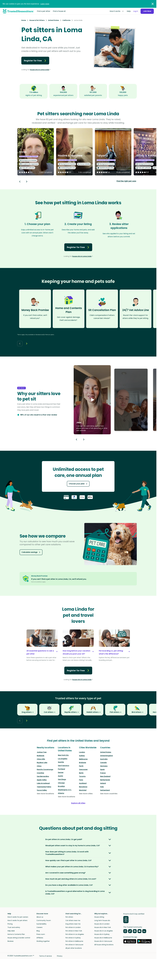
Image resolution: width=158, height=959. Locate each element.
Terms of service (45, 956)
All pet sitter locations (73, 948)
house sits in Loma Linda (39, 70)
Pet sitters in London (73, 927)
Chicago (61, 783)
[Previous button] (76, 439)
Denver (61, 772)
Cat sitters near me (72, 920)
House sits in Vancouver (103, 941)
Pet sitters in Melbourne (74, 941)
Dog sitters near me (72, 924)
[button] (92, 399)
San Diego (62, 779)
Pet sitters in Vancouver (74, 945)
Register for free (35, 60)
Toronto (82, 776)
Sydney (82, 756)
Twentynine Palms (44, 787)
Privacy (59, 956)
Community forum (44, 920)
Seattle (61, 762)
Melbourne (83, 759)
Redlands (40, 756)
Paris (81, 780)
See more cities (86, 793)
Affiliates (40, 938)
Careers (39, 927)
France (103, 773)
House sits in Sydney (102, 934)
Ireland (103, 783)
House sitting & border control (19, 938)
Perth (81, 766)
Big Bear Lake (42, 762)
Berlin (81, 773)
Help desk (11, 931)
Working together (43, 941)
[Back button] (19, 181)
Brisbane (82, 762)
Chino (39, 766)
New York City (63, 755)
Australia (103, 759)
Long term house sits (102, 920)
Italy (102, 787)
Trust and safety (14, 927)
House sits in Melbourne (103, 938)
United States (105, 752)
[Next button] (26, 181)
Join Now (147, 11)
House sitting (99, 917)
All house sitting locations (103, 945)
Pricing (10, 924)
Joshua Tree (42, 752)
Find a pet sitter (43, 11)
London (82, 752)
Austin (60, 776)
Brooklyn (61, 786)
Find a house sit (59, 11)
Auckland (82, 783)
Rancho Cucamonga (45, 769)
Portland (61, 769)
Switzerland (105, 790)
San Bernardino (43, 776)
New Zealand (105, 776)
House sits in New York (102, 927)
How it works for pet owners (18, 917)
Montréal (82, 790)
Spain (102, 769)
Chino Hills (41, 759)
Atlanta (61, 793)
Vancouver (83, 769)
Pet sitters (69, 917)
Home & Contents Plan (16, 934)
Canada (103, 762)
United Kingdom (106, 756)
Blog (38, 931)
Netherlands (105, 780)
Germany (103, 766)
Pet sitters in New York (73, 931)
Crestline (40, 773)
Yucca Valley (42, 790)
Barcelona (83, 787)
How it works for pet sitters (17, 920)
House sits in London (102, 924)
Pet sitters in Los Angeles (74, 934)
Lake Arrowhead (43, 783)
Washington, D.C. (65, 790)
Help (129, 11)
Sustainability (41, 924)
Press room (41, 934)
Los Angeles (62, 759)
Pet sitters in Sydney (73, 938)
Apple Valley (42, 780)
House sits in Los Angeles (103, 931)
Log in (135, 11)
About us (40, 917)
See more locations (45, 793)
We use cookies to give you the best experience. (26, 4)
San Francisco (63, 765)
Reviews (10, 941)
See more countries (108, 793)
